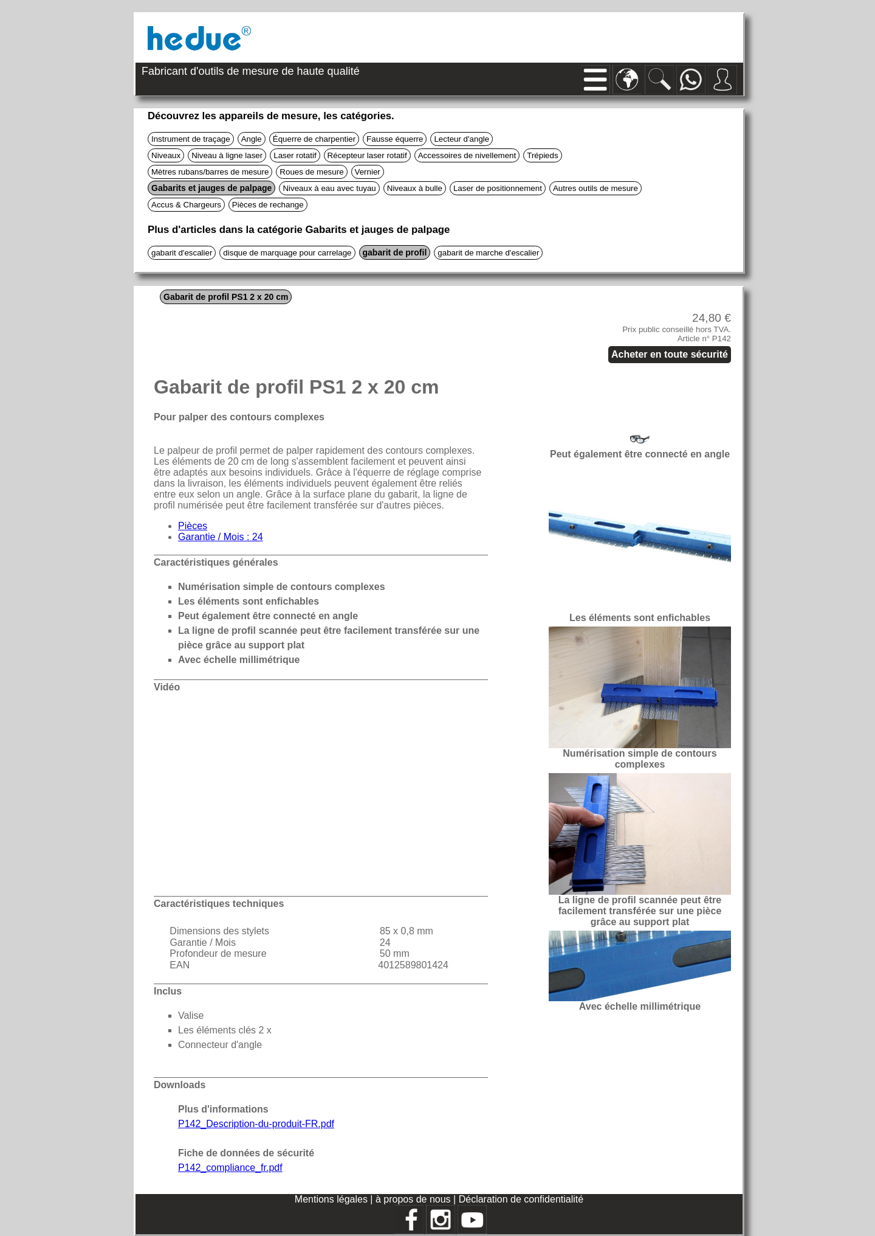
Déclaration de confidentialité (521, 1199)
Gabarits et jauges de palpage (211, 188)
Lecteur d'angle (461, 139)
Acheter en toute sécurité (669, 354)
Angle (251, 139)
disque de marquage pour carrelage (287, 252)
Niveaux (165, 155)
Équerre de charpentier (314, 139)
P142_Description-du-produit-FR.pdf (256, 1124)
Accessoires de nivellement (467, 155)
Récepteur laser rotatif (367, 155)
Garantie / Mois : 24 (220, 537)
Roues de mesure (311, 171)
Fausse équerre (394, 139)
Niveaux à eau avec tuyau (329, 188)
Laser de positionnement (497, 188)
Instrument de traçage (190, 139)
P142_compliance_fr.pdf (230, 1167)
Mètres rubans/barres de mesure (210, 171)
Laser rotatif (294, 155)
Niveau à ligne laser (226, 155)
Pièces (192, 526)
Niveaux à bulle (414, 188)
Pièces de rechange (268, 204)
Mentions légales (333, 1199)
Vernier (367, 171)
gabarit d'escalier (181, 252)
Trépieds (542, 155)
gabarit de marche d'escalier (488, 252)
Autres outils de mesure (595, 188)
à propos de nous (414, 1199)
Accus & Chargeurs (186, 204)
